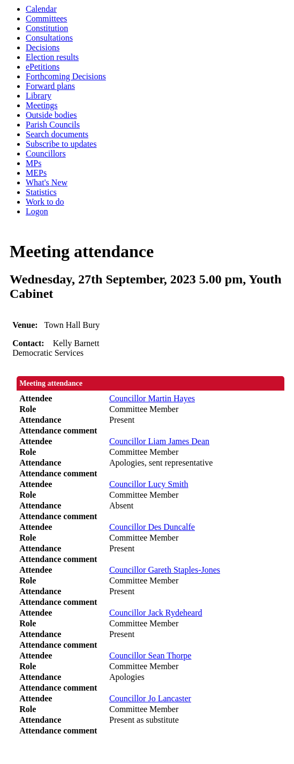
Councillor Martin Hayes (152, 398)
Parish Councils (53, 124)
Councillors (46, 153)
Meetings (42, 105)
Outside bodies (51, 114)
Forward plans (50, 86)
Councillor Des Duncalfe (152, 526)
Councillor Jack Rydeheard (155, 612)
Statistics (41, 192)
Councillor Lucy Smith (149, 484)
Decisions (42, 47)
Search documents (57, 134)
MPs (33, 163)
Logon (37, 211)
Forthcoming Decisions (66, 76)
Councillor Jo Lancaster (150, 698)
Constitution (47, 28)
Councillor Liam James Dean (159, 441)
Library (38, 95)
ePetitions (42, 66)
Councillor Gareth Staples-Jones (164, 569)
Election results (52, 57)
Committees (46, 18)
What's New (46, 182)
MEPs (36, 172)
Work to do (45, 201)
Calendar (41, 8)
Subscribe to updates (61, 143)
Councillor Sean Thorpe (150, 655)
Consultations (49, 37)
